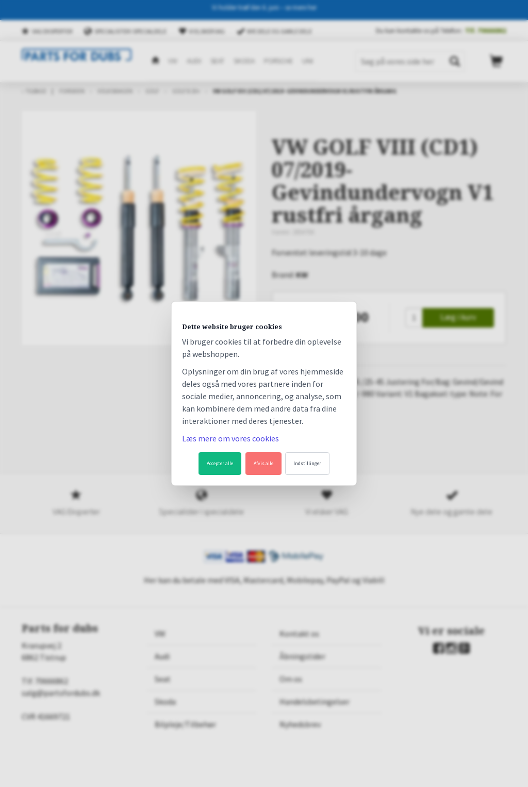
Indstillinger (307, 463)
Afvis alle (263, 463)
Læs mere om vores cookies (230, 438)
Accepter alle (220, 463)
